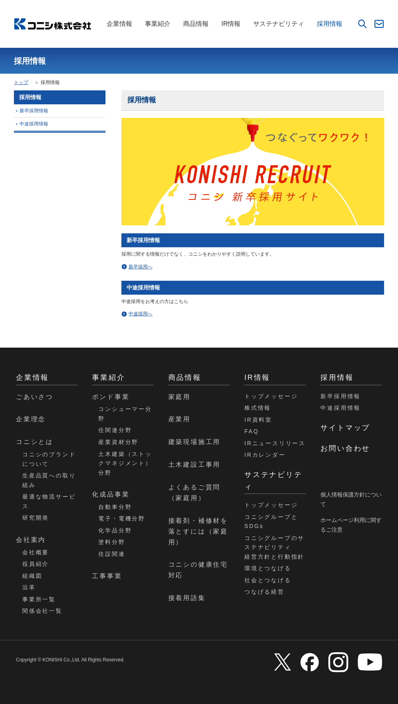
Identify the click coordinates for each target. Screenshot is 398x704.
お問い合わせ (345, 448)
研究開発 (35, 517)
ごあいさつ (34, 396)
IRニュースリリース (275, 443)
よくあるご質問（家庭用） (194, 492)
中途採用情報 (34, 124)
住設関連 (111, 554)
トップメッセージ (271, 396)
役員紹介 (35, 564)
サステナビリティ (278, 23)
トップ (21, 82)
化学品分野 (115, 530)
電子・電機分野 (121, 518)
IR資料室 (258, 420)
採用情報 (329, 23)
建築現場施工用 (194, 441)
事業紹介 (157, 23)
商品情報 (196, 23)
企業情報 (119, 23)
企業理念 (31, 419)
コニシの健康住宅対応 (198, 570)
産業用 (179, 419)
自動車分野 (115, 507)
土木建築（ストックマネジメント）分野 (125, 463)
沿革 (29, 587)
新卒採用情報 (34, 110)
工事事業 (107, 576)
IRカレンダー (265, 455)
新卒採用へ (140, 267)
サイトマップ (345, 428)
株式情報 (257, 408)
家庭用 (179, 396)
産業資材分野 (118, 442)
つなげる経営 (264, 592)
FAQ (251, 431)
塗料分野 (111, 542)
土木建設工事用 (194, 464)
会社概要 (35, 552)
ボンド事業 (110, 396)
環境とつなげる (267, 568)
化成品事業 (110, 494)
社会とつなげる (267, 580)
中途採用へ (140, 314)
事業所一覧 (39, 599)
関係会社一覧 (42, 611)
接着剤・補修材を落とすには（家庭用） (198, 531)
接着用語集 (187, 597)
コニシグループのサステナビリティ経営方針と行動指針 (274, 547)
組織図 (32, 576)
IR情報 (230, 23)
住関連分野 (115, 430)
